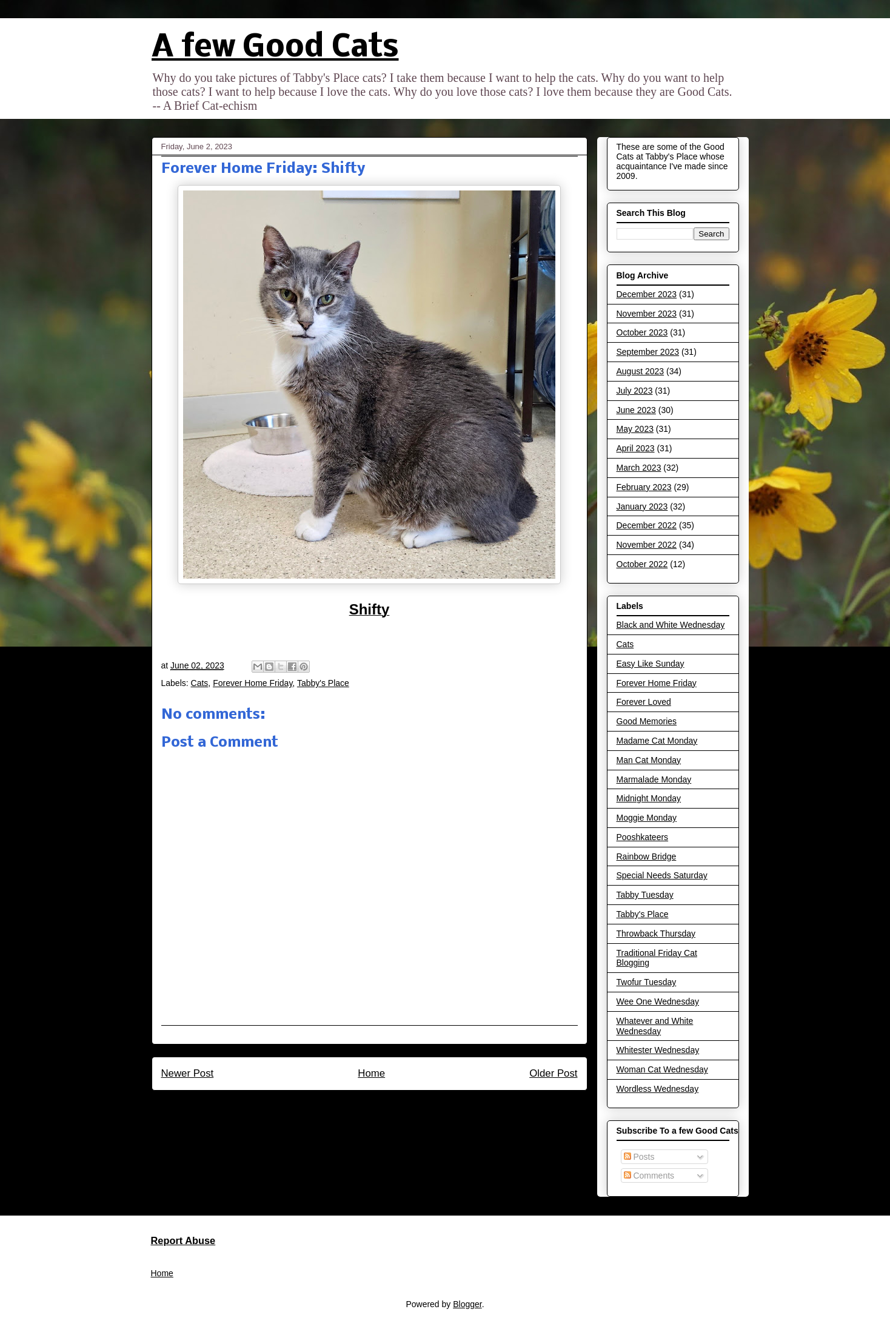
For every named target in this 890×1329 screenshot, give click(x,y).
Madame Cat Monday (657, 740)
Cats (200, 683)
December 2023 (647, 294)
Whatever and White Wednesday (655, 1026)
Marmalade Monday (654, 779)
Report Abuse (183, 1240)
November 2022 (647, 545)
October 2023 (642, 332)
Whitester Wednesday (658, 1050)
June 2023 (636, 410)
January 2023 (642, 506)
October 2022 (642, 564)
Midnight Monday (649, 798)
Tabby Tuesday (645, 895)
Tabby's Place (323, 683)
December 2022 (647, 525)
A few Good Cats (275, 48)
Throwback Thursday (656, 933)
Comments (649, 1175)
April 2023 (636, 448)
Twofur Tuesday (647, 982)
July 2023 (635, 390)
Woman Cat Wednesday (662, 1069)
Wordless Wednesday (658, 1089)
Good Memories (647, 721)
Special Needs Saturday (662, 875)
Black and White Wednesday (671, 625)
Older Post (553, 1073)
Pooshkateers (643, 837)
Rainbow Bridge (647, 856)
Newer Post (187, 1073)
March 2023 (639, 468)
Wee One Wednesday (658, 1001)
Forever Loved (644, 702)
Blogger (467, 1304)
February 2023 (644, 487)
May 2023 (635, 429)
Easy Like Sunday (650, 663)
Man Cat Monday (649, 760)
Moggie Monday (647, 818)
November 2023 (647, 313)
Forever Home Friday (252, 683)
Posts (639, 1157)
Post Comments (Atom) (395, 1106)
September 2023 (648, 352)
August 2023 (640, 371)
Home (371, 1073)
